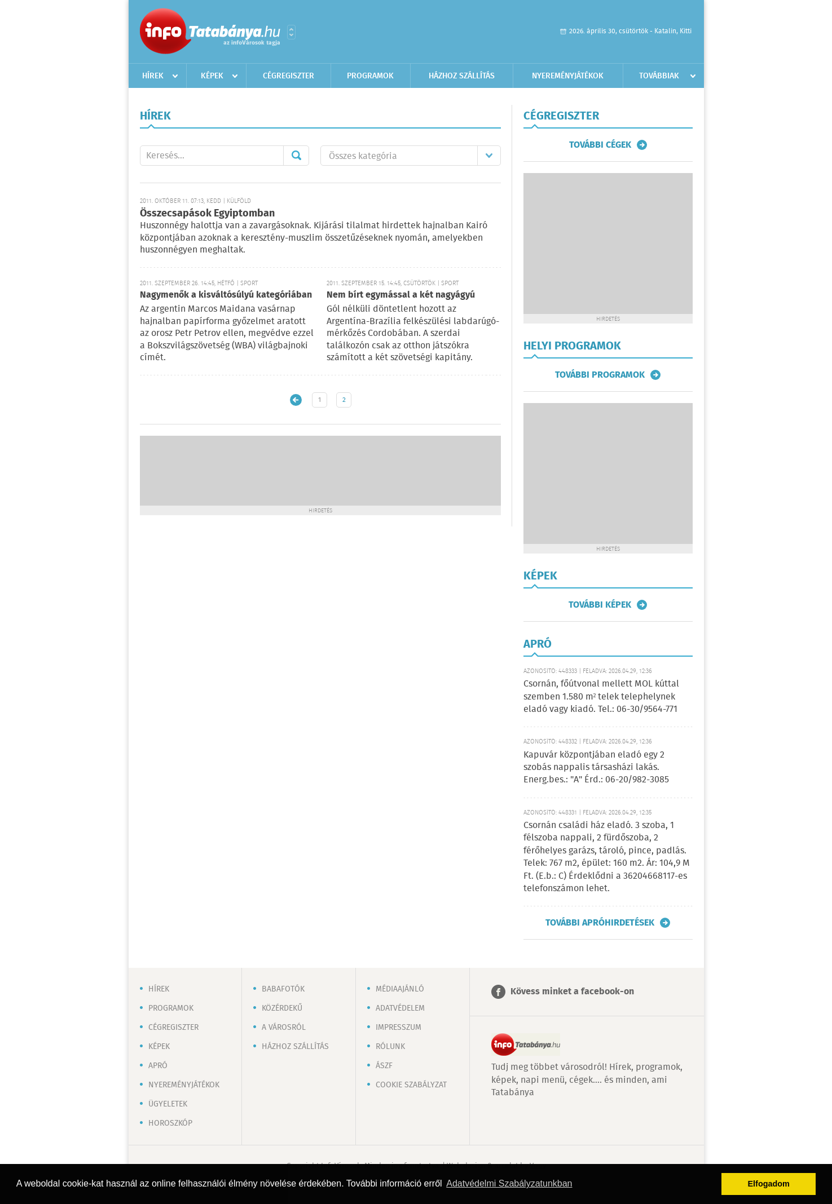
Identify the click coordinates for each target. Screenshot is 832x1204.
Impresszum (398, 1027)
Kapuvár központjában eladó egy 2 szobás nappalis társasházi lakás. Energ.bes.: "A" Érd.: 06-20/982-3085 (596, 767)
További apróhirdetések (599, 923)
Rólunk (390, 1047)
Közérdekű (282, 1008)
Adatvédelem (400, 1008)
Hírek (153, 76)
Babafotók (283, 989)
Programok (370, 76)
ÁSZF (384, 1066)
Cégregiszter (288, 76)
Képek (212, 76)
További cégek (600, 145)
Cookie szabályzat (411, 1085)
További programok (600, 375)
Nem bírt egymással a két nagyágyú (401, 295)
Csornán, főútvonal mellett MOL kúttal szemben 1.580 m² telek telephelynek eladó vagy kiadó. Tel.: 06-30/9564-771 (601, 696)
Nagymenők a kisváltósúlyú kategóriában (226, 295)
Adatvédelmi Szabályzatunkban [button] (509, 1183)
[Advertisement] (320, 469)
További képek (600, 605)
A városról (284, 1027)
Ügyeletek (167, 1104)
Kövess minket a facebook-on (572, 992)
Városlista (291, 32)
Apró (158, 1066)
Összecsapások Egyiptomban (207, 214)
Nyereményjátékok (568, 76)
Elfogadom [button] (769, 1183)
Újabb (296, 400)
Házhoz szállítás (462, 76)
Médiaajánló (400, 989)
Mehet (296, 155)
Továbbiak (659, 76)
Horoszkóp (170, 1123)
